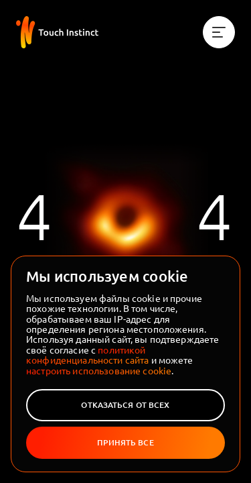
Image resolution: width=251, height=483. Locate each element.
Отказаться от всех (125, 405)
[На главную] (57, 32)
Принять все (125, 442)
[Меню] (219, 32)
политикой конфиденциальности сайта (87, 354)
